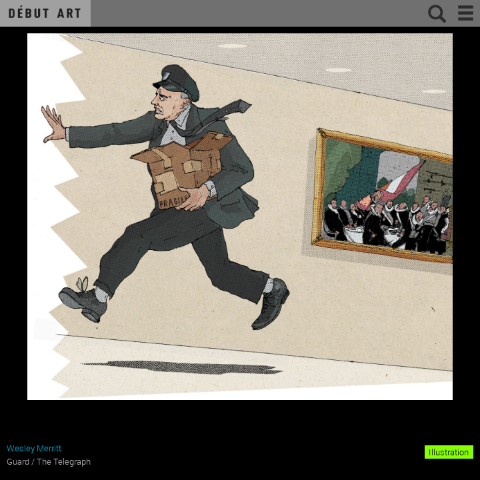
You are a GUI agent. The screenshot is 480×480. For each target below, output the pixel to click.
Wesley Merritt (34, 448)
